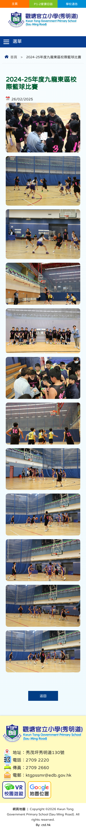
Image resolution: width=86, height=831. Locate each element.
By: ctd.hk (43, 824)
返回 (43, 696)
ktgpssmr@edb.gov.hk (48, 775)
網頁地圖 (19, 809)
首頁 (13, 57)
